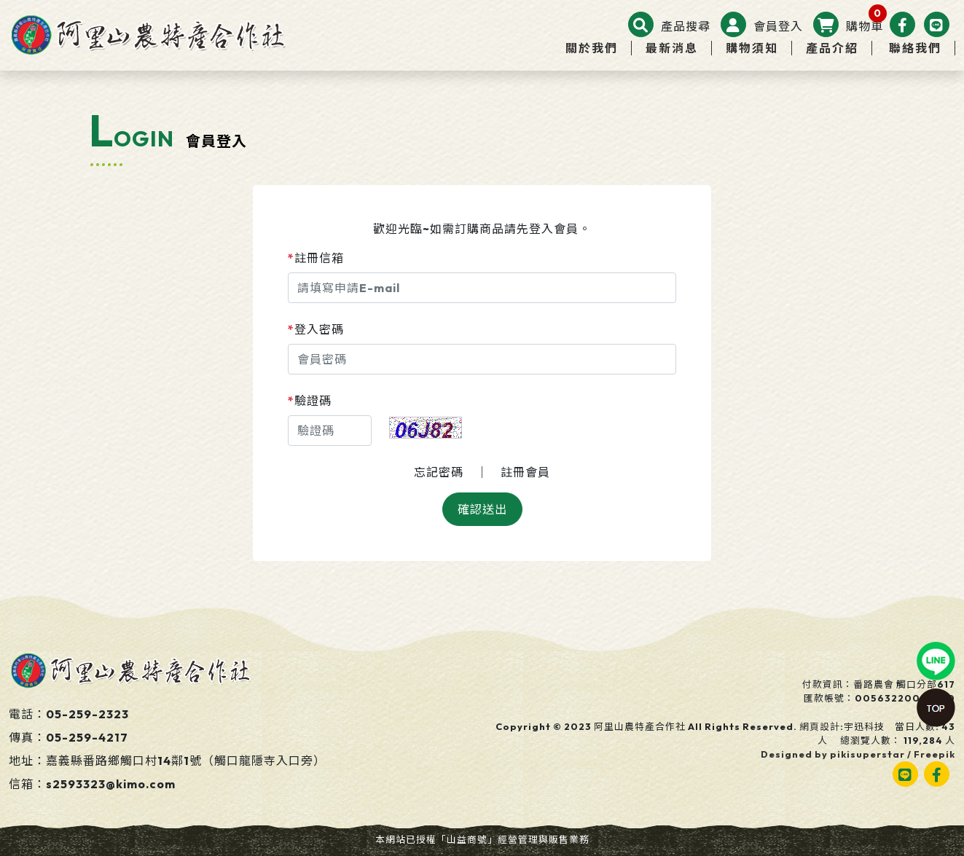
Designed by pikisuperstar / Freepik (858, 754)
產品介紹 (832, 48)
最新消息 (672, 48)
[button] (669, 26)
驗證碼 (310, 400)
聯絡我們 (915, 48)
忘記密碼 (438, 472)
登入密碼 (316, 329)
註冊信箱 (316, 258)
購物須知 (752, 48)
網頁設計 (819, 726)
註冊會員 (525, 472)
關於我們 (591, 48)
